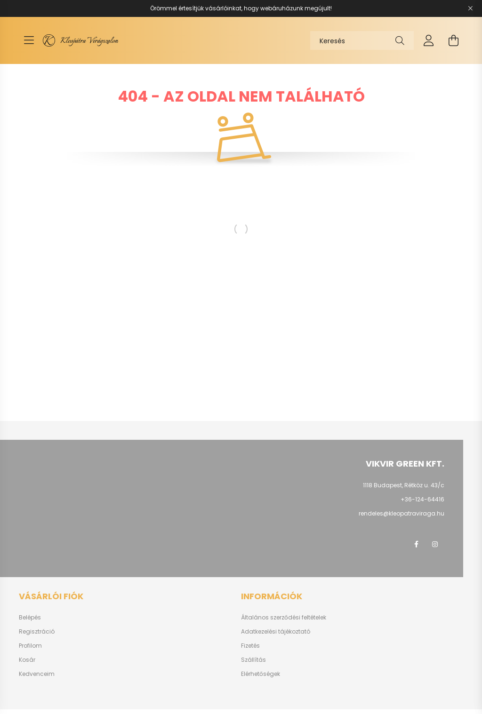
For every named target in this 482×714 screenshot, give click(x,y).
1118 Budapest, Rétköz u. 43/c (403, 485)
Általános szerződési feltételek (283, 617)
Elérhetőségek (260, 674)
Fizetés (250, 646)
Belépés (30, 617)
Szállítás (253, 660)
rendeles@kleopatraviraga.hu (401, 513)
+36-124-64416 (422, 499)
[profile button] (428, 40)
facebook (416, 544)
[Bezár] (470, 8)
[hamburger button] (28, 40)
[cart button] (453, 40)
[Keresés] (362, 40)
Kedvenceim (37, 674)
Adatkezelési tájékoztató (275, 631)
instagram (435, 544)
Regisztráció (37, 631)
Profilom (30, 646)
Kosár (27, 660)
